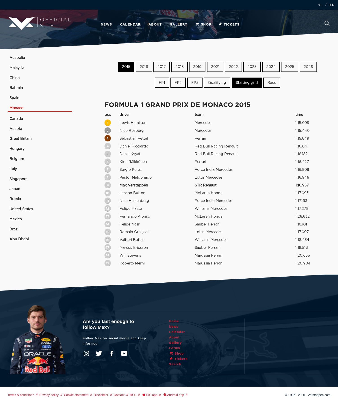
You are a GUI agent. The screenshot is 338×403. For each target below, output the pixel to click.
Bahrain (16, 88)
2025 (289, 67)
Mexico (15, 219)
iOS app (149, 395)
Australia (17, 58)
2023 (252, 67)
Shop (203, 24)
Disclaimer (101, 395)
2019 (197, 67)
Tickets (228, 24)
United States (21, 209)
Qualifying (217, 82)
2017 (161, 67)
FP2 (178, 82)
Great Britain (20, 139)
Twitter (98, 353)
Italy (13, 169)
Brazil (14, 229)
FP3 (194, 82)
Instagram (86, 353)
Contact (119, 395)
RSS (133, 395)
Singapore (18, 179)
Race (271, 82)
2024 (271, 67)
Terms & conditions (21, 395)
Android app (173, 395)
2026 (308, 67)
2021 (215, 67)
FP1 (162, 82)
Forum (175, 348)
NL (320, 5)
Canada (16, 119)
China (14, 78)
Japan (14, 189)
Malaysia (16, 68)
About (155, 24)
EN (332, 5)
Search (327, 23)
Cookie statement (76, 395)
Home (174, 321)
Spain (14, 98)
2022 (233, 67)
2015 (126, 67)
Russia (15, 199)
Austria (15, 129)
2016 (144, 67)
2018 (179, 67)
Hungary (16, 149)
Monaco (16, 108)
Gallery (179, 24)
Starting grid (247, 82)
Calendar (130, 24)
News (106, 24)
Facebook (111, 353)
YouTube (124, 353)
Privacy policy (49, 395)
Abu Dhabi (19, 239)
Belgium (16, 159)
